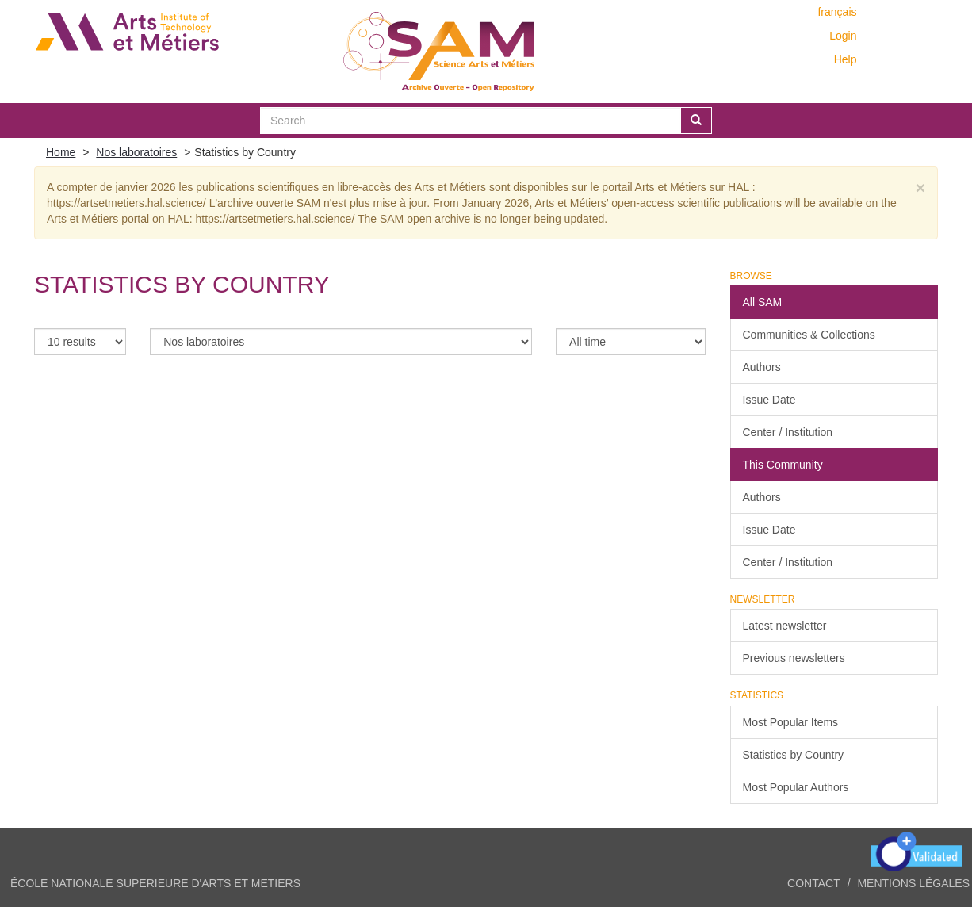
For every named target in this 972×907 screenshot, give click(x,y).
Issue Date (769, 399)
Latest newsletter (785, 625)
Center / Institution (788, 432)
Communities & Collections (809, 334)
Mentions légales (913, 883)
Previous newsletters (794, 658)
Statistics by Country (793, 754)
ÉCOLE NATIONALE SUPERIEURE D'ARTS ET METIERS (155, 883)
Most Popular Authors (796, 787)
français (836, 12)
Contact (813, 883)
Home (60, 152)
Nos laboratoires (136, 152)
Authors (762, 367)
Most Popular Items (791, 722)
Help (845, 59)
